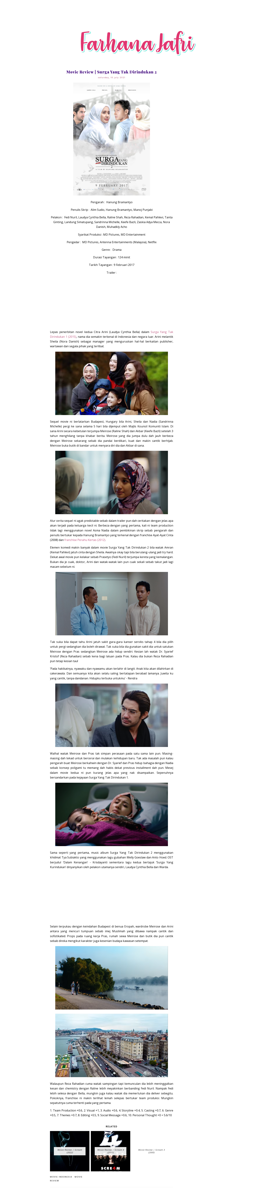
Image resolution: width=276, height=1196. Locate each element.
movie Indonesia (61, 1176)
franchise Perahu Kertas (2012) (84, 540)
